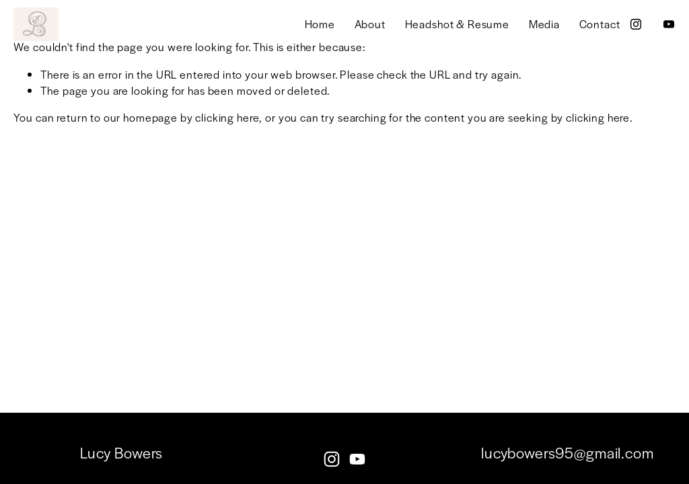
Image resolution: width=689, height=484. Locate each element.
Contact (599, 24)
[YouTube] (669, 24)
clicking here (227, 117)
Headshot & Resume (457, 24)
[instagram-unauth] (636, 24)
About (370, 24)
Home (320, 24)
